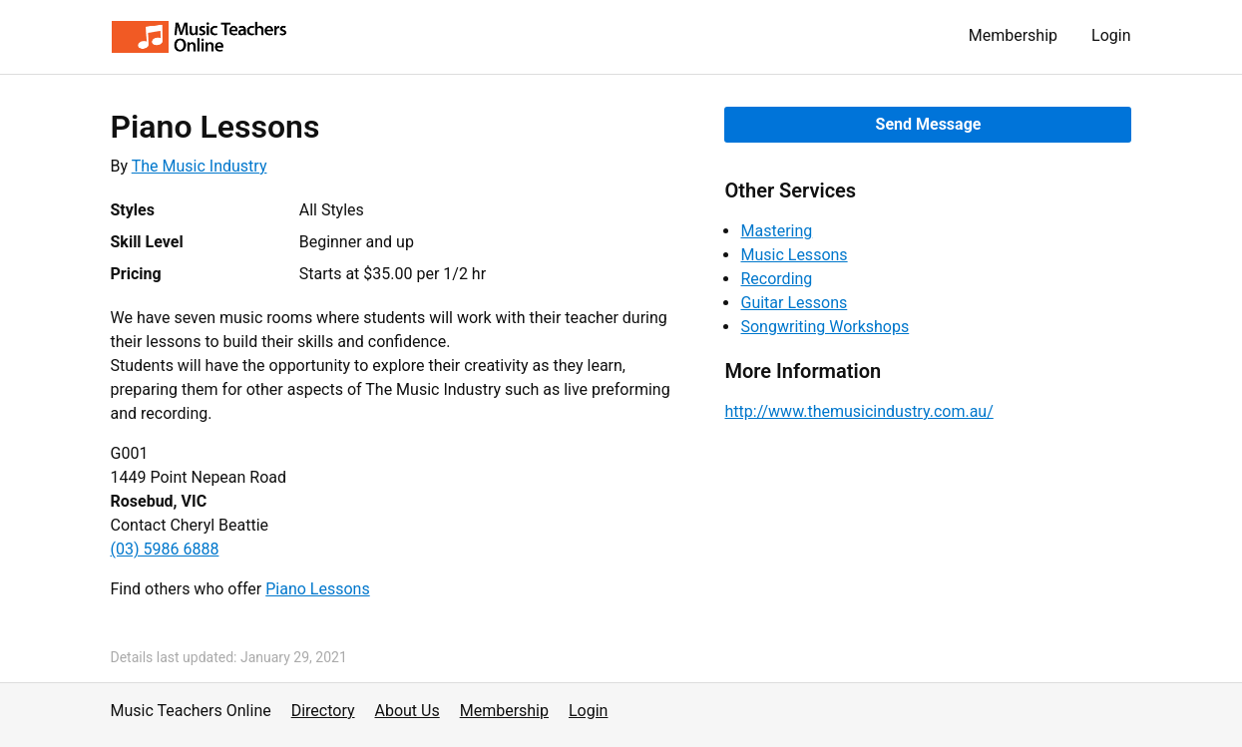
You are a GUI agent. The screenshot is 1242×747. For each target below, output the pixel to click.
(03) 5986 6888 (165, 549)
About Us (407, 710)
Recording (776, 278)
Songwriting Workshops (824, 326)
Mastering (776, 230)
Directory (323, 710)
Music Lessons (793, 254)
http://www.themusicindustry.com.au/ (858, 411)
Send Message (929, 124)
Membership (1013, 35)
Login (1110, 35)
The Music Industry (199, 166)
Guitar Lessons (793, 302)
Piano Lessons (317, 588)
